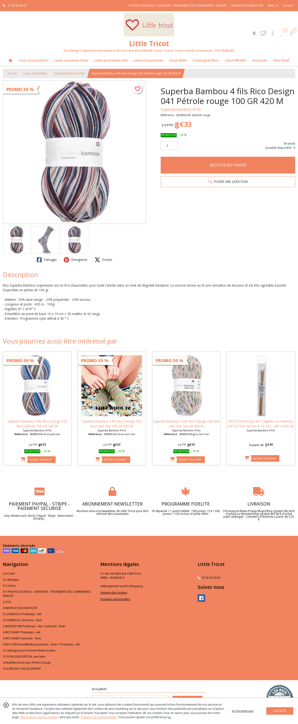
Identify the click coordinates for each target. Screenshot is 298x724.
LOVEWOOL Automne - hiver (22, 620)
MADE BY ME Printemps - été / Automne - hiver (34, 626)
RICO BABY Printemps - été (22, 632)
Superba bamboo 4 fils (69, 73)
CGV (7, 602)
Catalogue (11, 580)
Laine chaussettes (35, 73)
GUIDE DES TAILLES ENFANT (22, 669)
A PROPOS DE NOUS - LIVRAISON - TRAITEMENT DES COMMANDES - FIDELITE (47, 594)
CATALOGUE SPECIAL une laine (24, 656)
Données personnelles (115, 599)
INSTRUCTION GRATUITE (20, 608)
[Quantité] (169, 145)
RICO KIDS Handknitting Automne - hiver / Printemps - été (41, 644)
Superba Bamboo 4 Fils (181, 109)
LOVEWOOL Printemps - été (22, 614)
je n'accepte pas (242, 711)
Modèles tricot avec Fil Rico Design (27, 663)
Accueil (12, 73)
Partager (47, 260)
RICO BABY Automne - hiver (22, 638)
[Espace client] (273, 33)
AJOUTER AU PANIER (228, 165)
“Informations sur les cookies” (39, 717)
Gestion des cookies (113, 593)
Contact (288, 5)
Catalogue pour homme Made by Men (29, 650)
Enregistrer (76, 260)
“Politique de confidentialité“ (98, 717)
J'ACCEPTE (279, 711)
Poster (103, 260)
